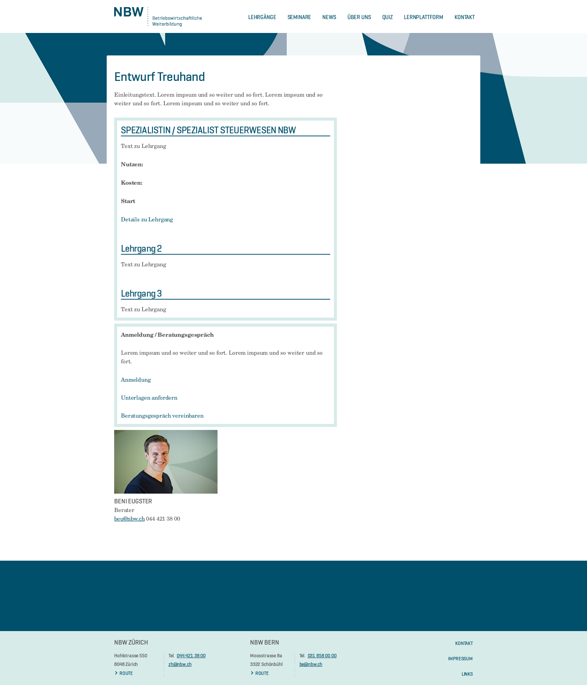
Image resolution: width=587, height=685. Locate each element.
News (329, 16)
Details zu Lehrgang (147, 219)
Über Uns (359, 16)
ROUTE (123, 673)
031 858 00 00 (322, 655)
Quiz (387, 16)
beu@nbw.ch (129, 518)
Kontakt (464, 16)
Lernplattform (423, 16)
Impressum (460, 658)
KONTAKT (464, 643)
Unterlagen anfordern (149, 397)
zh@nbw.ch (180, 664)
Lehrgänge (262, 16)
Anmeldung (136, 379)
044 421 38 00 (191, 655)
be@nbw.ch (311, 664)
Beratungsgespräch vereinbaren (162, 415)
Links (467, 674)
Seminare (299, 16)
